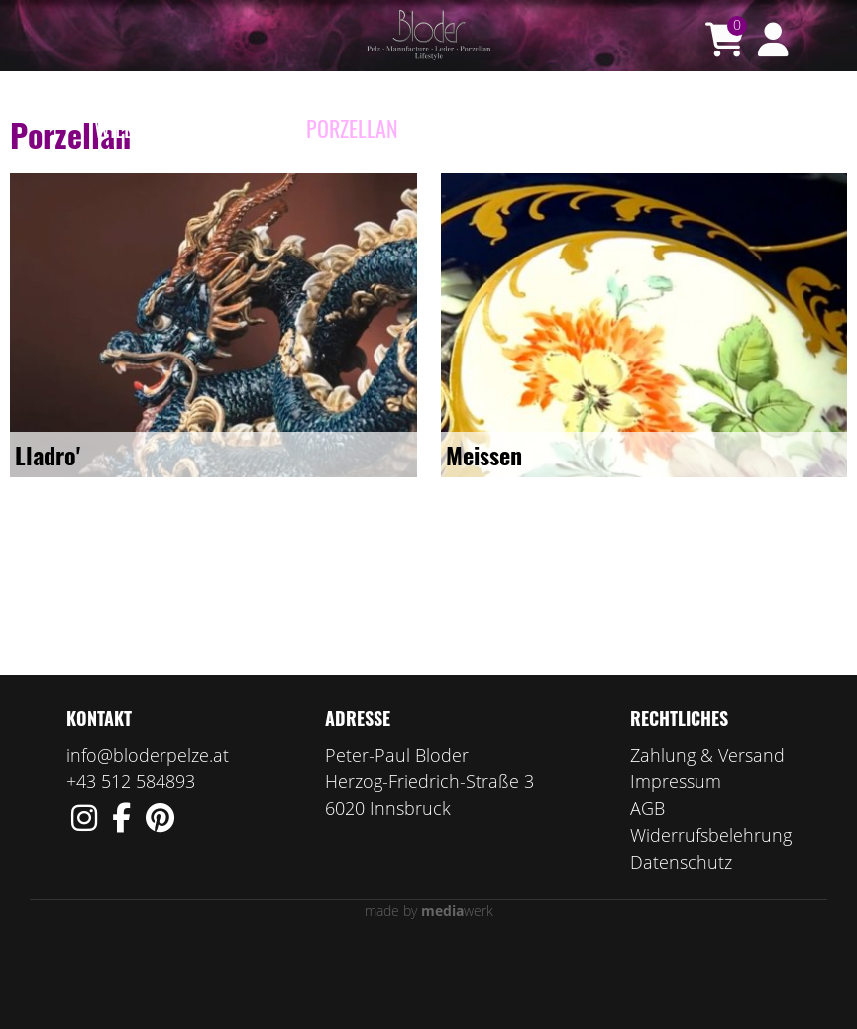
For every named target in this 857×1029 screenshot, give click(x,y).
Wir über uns (609, 128)
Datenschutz (681, 939)
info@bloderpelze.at (147, 832)
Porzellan (352, 128)
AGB (647, 885)
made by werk (429, 987)
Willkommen (150, 128)
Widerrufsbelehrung (711, 912)
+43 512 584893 (130, 859)
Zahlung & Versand (707, 832)
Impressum (675, 859)
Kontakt (726, 128)
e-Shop (256, 128)
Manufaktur (474, 128)
